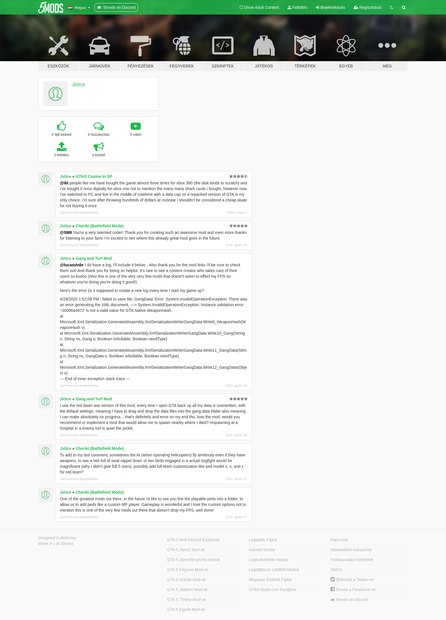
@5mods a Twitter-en (352, 579)
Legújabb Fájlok (263, 539)
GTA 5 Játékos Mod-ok (187, 589)
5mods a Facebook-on (353, 589)
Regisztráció (367, 7)
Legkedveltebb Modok (268, 559)
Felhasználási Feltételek (352, 559)
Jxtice (78, 84)
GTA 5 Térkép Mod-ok (186, 599)
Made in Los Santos (56, 543)
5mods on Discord (349, 599)
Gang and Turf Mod (94, 258)
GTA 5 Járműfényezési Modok (193, 559)
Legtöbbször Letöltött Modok (274, 569)
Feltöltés (297, 7)
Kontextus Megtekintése (79, 212)
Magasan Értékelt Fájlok (270, 579)
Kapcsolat (339, 539)
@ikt (64, 183)
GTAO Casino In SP (94, 176)
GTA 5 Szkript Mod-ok (186, 579)
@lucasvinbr (72, 265)
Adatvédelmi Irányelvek (351, 549)
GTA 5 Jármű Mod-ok (186, 549)
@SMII (66, 232)
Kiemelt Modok (262, 549)
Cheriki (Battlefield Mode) (100, 226)
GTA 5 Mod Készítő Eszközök (193, 539)
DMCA (336, 569)
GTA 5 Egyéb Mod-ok (186, 609)
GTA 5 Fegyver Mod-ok (187, 569)
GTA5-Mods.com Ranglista (272, 589)
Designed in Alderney (57, 537)
